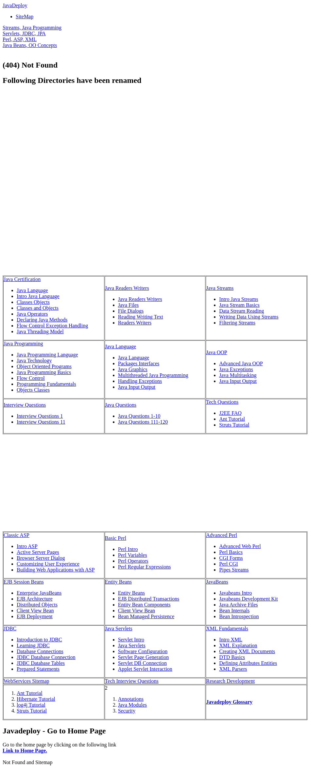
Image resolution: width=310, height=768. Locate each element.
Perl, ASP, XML (20, 39)
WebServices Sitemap (26, 681)
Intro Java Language (38, 296)
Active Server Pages (38, 552)
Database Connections (40, 651)
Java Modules (132, 705)
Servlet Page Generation (143, 657)
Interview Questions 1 (40, 416)
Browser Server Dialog (41, 558)
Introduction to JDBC (39, 639)
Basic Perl (115, 538)
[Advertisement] (57, 137)
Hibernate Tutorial (36, 699)
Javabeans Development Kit (248, 599)
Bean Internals (234, 610)
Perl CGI (228, 564)
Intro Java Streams (238, 299)
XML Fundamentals (227, 628)
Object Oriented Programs (44, 366)
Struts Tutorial (234, 425)
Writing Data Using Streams (248, 317)
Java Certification (22, 279)
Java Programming (23, 343)
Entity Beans (118, 582)
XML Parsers (233, 669)
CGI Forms (231, 558)
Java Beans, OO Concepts (30, 45)
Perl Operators (133, 561)
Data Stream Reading (241, 311)
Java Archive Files (238, 604)
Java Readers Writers (127, 288)
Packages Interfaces (139, 363)
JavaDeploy (15, 5)
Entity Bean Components (144, 604)
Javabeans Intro (235, 593)
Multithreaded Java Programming (153, 375)
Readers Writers (135, 322)
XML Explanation (238, 645)
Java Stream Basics (239, 305)
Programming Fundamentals (46, 384)
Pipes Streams (234, 569)
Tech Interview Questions (132, 681)
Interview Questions (25, 405)
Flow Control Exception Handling (52, 325)
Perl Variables (132, 555)
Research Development (230, 681)
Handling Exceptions (140, 381)
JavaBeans (217, 582)
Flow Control (31, 378)
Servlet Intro (131, 639)
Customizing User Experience (48, 564)
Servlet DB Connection (142, 663)
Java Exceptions (236, 369)
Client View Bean (35, 610)
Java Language (32, 290)
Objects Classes (33, 390)
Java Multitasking (237, 375)
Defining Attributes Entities (248, 663)
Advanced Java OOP (241, 363)
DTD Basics (232, 657)
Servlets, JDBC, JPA (24, 33)
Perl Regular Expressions (144, 567)
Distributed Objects (37, 604)
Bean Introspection (239, 616)
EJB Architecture (35, 599)
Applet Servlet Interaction (145, 669)
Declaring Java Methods (42, 319)
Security (126, 710)
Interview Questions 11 (41, 422)
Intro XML (230, 639)
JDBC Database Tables (41, 663)
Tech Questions (222, 402)
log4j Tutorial (31, 705)
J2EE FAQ (230, 413)
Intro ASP (27, 546)
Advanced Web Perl (240, 546)
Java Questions (120, 405)
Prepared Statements (38, 669)
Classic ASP (16, 535)
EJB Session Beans (24, 582)
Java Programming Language (47, 354)
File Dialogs (131, 311)
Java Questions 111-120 (143, 422)
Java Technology (34, 360)
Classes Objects (33, 302)
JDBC (10, 628)
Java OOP (216, 352)
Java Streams (219, 288)
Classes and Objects (38, 308)
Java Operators (32, 314)
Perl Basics (231, 552)
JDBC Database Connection (46, 657)
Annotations (131, 699)
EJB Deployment (35, 616)
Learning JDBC (33, 645)
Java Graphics (132, 369)
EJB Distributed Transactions (149, 599)
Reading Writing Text (140, 317)
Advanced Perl (221, 535)
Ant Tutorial (232, 419)
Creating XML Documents (247, 651)
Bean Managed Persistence (146, 616)
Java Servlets (118, 628)
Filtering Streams (237, 322)
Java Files (128, 305)
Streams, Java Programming (32, 27)
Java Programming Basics (44, 372)
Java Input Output (137, 387)
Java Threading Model (40, 331)
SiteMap (24, 16)
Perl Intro (128, 549)
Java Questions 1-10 (139, 416)
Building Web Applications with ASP (56, 569)
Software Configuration (143, 651)
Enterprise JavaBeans (39, 593)
